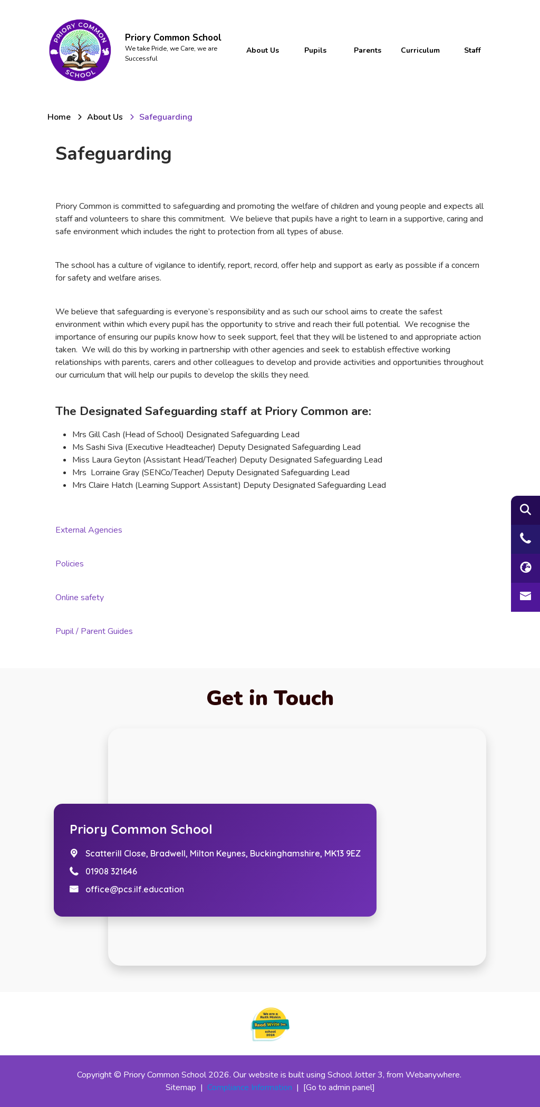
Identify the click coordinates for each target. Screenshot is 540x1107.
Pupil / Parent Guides (94, 631)
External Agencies (88, 530)
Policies (69, 564)
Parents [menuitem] (367, 50)
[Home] (59, 117)
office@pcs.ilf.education (134, 889)
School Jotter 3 (355, 1075)
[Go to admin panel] (339, 1087)
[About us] (105, 117)
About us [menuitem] (262, 50)
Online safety (79, 597)
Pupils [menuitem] (315, 50)
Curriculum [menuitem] (420, 50)
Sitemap (181, 1087)
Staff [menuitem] (472, 50)
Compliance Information (249, 1087)
